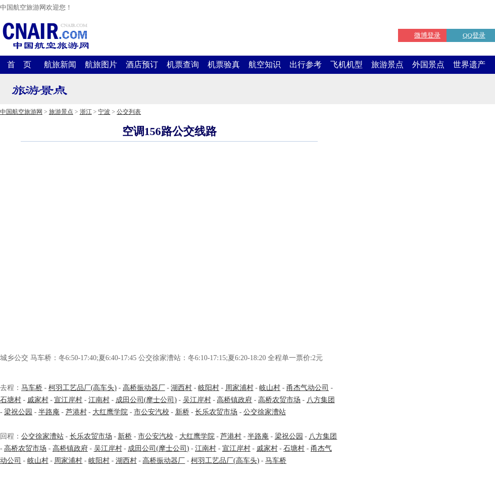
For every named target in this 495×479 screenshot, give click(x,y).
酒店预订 (142, 64)
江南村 (99, 400)
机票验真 (224, 64)
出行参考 (305, 64)
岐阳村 (208, 387)
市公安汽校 (151, 412)
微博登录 (427, 35)
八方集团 (321, 400)
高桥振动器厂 (144, 387)
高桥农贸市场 (279, 400)
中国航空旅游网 (21, 111)
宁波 (104, 111)
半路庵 (49, 412)
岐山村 (269, 387)
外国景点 (428, 64)
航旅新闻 (60, 64)
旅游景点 (387, 64)
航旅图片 (101, 64)
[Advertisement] (94, 248)
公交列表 (129, 111)
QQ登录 (474, 35)
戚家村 (37, 400)
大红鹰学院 (110, 412)
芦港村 (76, 412)
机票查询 (183, 64)
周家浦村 (239, 387)
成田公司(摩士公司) (146, 400)
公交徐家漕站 (264, 412)
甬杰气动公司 (307, 387)
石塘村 (10, 400)
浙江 (86, 111)
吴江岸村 (197, 400)
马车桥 (31, 387)
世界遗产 (469, 64)
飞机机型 (346, 64)
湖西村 (181, 387)
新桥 (182, 412)
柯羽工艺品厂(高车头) (82, 387)
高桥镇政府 (234, 400)
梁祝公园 (18, 412)
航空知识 (265, 64)
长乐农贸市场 (216, 412)
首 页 (19, 64)
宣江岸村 (68, 400)
